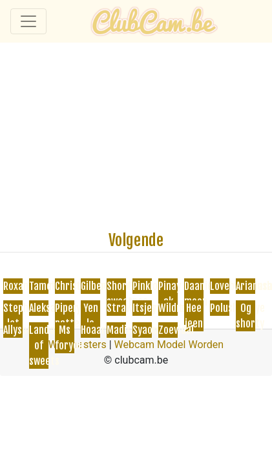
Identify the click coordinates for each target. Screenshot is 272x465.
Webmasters (77, 344)
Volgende (136, 240)
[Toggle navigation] (28, 21)
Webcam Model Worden (169, 344)
